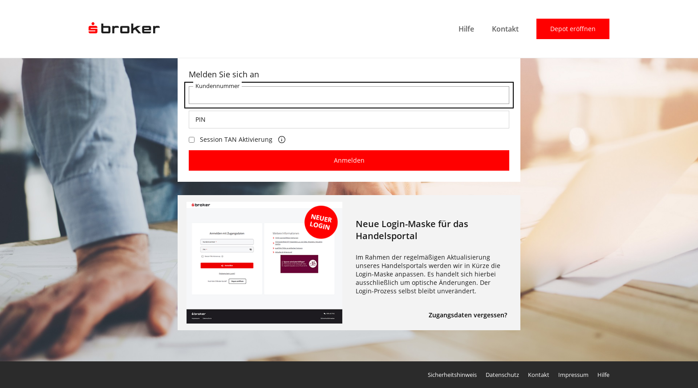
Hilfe (603, 375)
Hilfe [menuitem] (466, 29)
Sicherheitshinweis (452, 375)
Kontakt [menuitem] (505, 29)
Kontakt (538, 375)
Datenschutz (502, 375)
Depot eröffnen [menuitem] (573, 28)
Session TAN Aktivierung (230, 139)
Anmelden (349, 160)
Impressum (573, 375)
